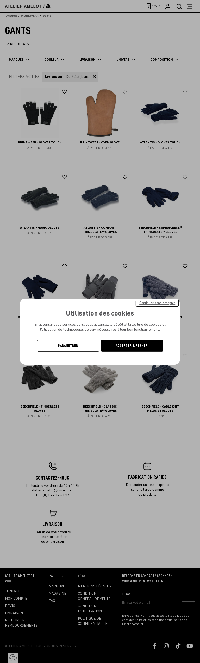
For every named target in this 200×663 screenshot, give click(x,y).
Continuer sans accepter (157, 303)
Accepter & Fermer (132, 346)
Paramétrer (68, 346)
